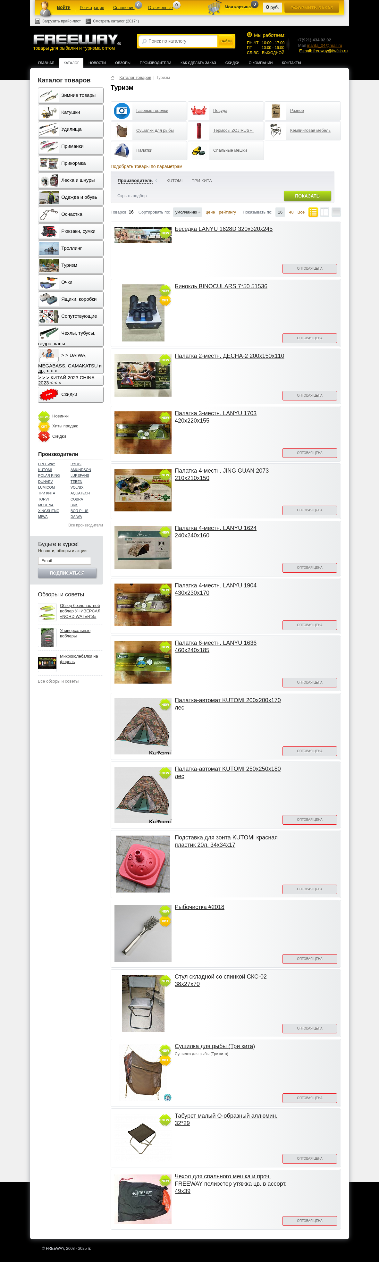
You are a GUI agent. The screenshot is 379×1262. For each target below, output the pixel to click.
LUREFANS (80, 475)
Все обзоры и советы (58, 681)
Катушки (59, 112)
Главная (46, 63)
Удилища (60, 129)
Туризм (58, 265)
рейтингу (227, 212)
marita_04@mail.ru (324, 45)
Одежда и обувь (68, 197)
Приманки (61, 146)
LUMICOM (46, 487)
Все (301, 212)
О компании (261, 63)
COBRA (77, 499)
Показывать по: (258, 212)
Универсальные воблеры (75, 633)
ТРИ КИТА (46, 493)
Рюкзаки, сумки (67, 231)
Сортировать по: (154, 212)
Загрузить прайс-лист (61, 21)
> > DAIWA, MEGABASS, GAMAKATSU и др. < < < (70, 361)
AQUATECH (80, 493)
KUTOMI (45, 470)
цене (210, 212)
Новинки (60, 416)
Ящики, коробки (68, 299)
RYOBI (76, 464)
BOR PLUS (79, 511)
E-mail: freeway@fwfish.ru (323, 50)
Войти (64, 7)
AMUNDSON (81, 470)
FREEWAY (46, 464)
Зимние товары (67, 95)
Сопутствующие (68, 316)
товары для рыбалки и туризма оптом (77, 42)
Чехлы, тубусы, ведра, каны (66, 336)
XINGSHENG (48, 511)
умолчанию (186, 212)
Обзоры (123, 63)
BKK (74, 505)
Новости (97, 63)
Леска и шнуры (67, 180)
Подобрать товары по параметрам (146, 166)
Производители (155, 63)
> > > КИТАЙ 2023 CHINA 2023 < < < (66, 380)
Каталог (71, 63)
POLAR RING (49, 475)
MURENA (46, 505)
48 (291, 212)
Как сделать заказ (198, 63)
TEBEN (76, 482)
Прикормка (62, 163)
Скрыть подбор (132, 195)
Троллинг (60, 248)
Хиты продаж (65, 426)
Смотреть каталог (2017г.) (116, 21)
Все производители (85, 525)
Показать (307, 195)
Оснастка (60, 214)
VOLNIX (77, 487)
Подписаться (67, 573)
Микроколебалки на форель (79, 659)
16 (280, 212)
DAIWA (76, 516)
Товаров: (119, 212)
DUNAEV (45, 482)
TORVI (43, 499)
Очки (55, 282)
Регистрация (92, 7)
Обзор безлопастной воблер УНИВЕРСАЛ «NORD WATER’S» (80, 611)
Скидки (232, 63)
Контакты (291, 63)
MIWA (43, 516)
